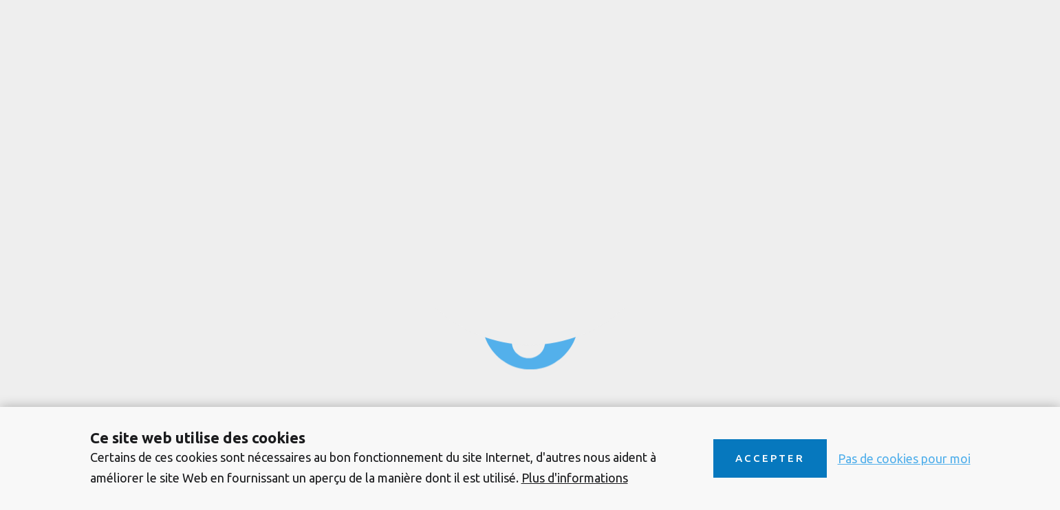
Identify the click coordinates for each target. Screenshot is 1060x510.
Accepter (770, 458)
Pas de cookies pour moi (904, 458)
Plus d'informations (574, 478)
